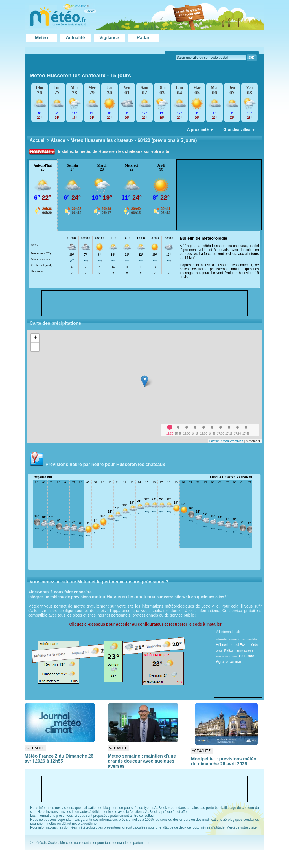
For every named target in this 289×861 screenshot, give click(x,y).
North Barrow (222, 656)
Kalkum (229, 650)
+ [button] (35, 338)
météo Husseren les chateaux (124, 596)
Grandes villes (239, 130)
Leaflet (214, 441)
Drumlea (233, 656)
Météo (41, 37)
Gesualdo (247, 656)
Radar (143, 37)
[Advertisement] (219, 195)
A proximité (200, 130)
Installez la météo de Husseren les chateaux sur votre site (113, 151)
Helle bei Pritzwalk (237, 639)
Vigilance (109, 37)
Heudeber (252, 639)
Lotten (219, 650)
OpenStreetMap (232, 441)
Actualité (75, 37)
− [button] (35, 347)
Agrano (222, 662)
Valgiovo (235, 661)
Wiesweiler (221, 639)
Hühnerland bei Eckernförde (237, 645)
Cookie (53, 843)
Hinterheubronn (245, 650)
